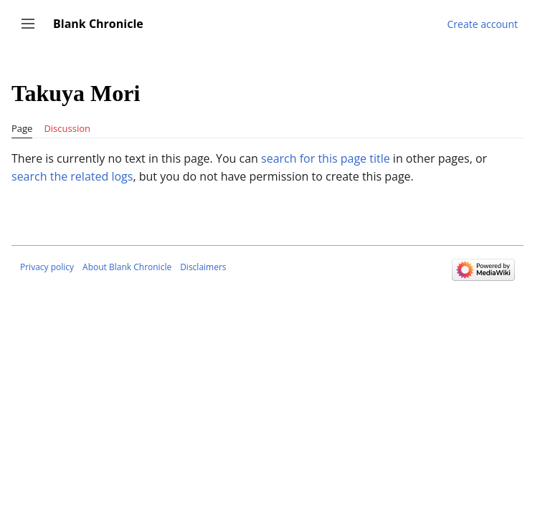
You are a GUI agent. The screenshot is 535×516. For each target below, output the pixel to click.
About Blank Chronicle (126, 267)
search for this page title (325, 158)
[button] (27, 23)
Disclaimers (203, 267)
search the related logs (72, 176)
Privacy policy (47, 267)
